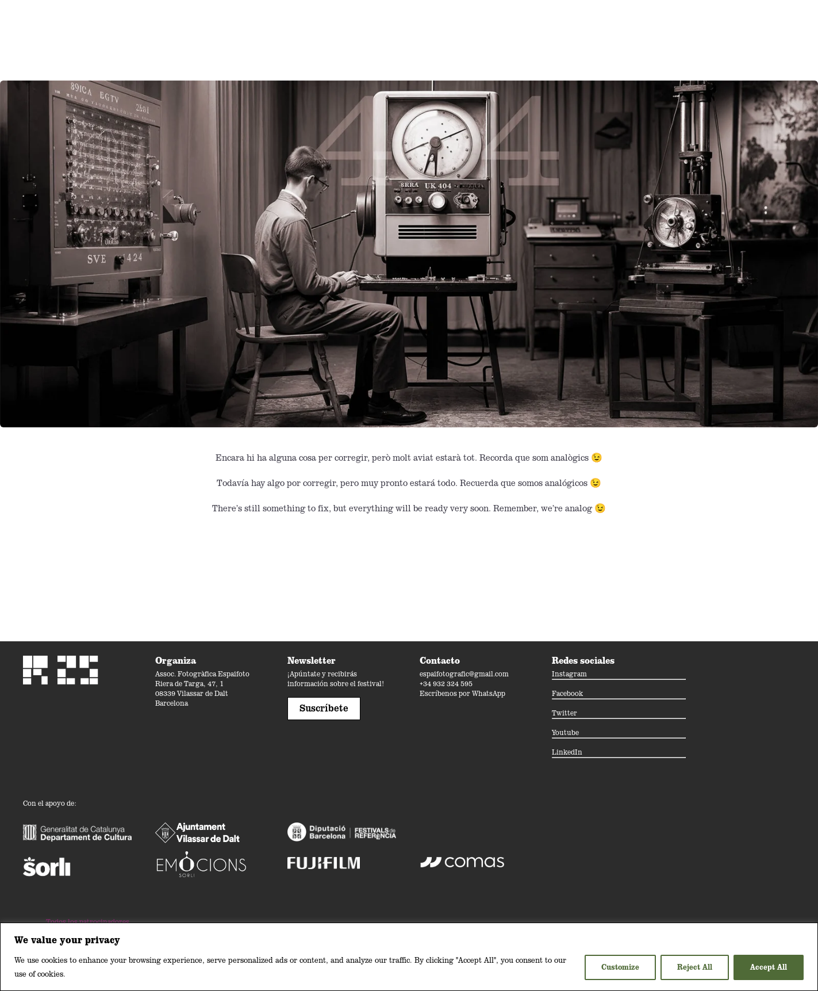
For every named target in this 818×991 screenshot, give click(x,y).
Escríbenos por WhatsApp (462, 693)
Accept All (768, 967)
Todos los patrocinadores (87, 921)
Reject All (694, 967)
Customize (620, 967)
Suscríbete (323, 708)
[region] (409, 957)
